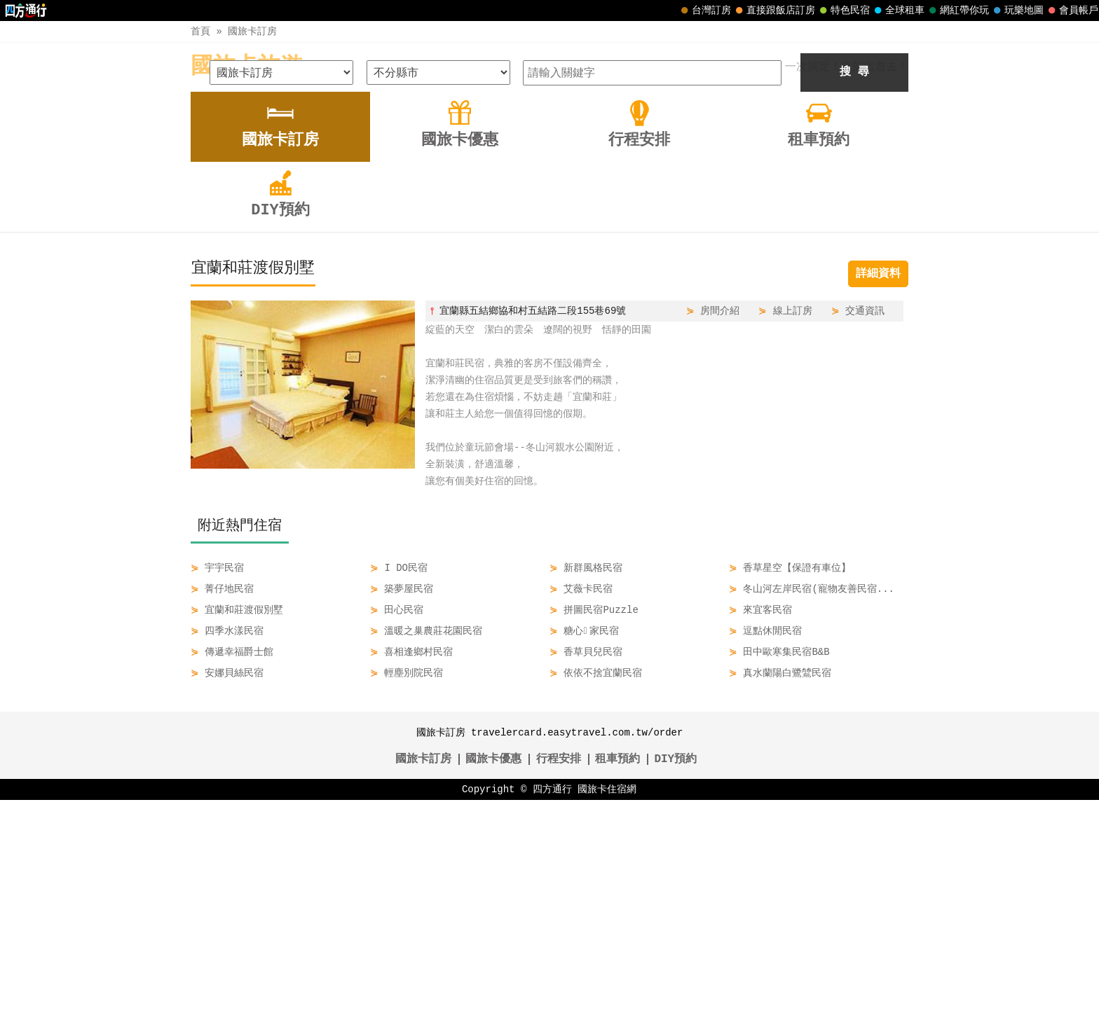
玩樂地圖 (1017, 10)
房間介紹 (719, 539)
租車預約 (617, 988)
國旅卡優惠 (493, 988)
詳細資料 (878, 503)
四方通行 (552, 1018)
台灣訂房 (704, 10)
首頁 (200, 31)
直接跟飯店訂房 (773, 10)
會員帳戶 (1071, 10)
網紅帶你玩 (957, 10)
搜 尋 (854, 301)
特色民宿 (843, 10)
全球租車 (897, 10)
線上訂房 (792, 539)
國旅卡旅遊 (247, 67)
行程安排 (558, 988)
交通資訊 (865, 539)
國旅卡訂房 (252, 31)
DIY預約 (675, 988)
